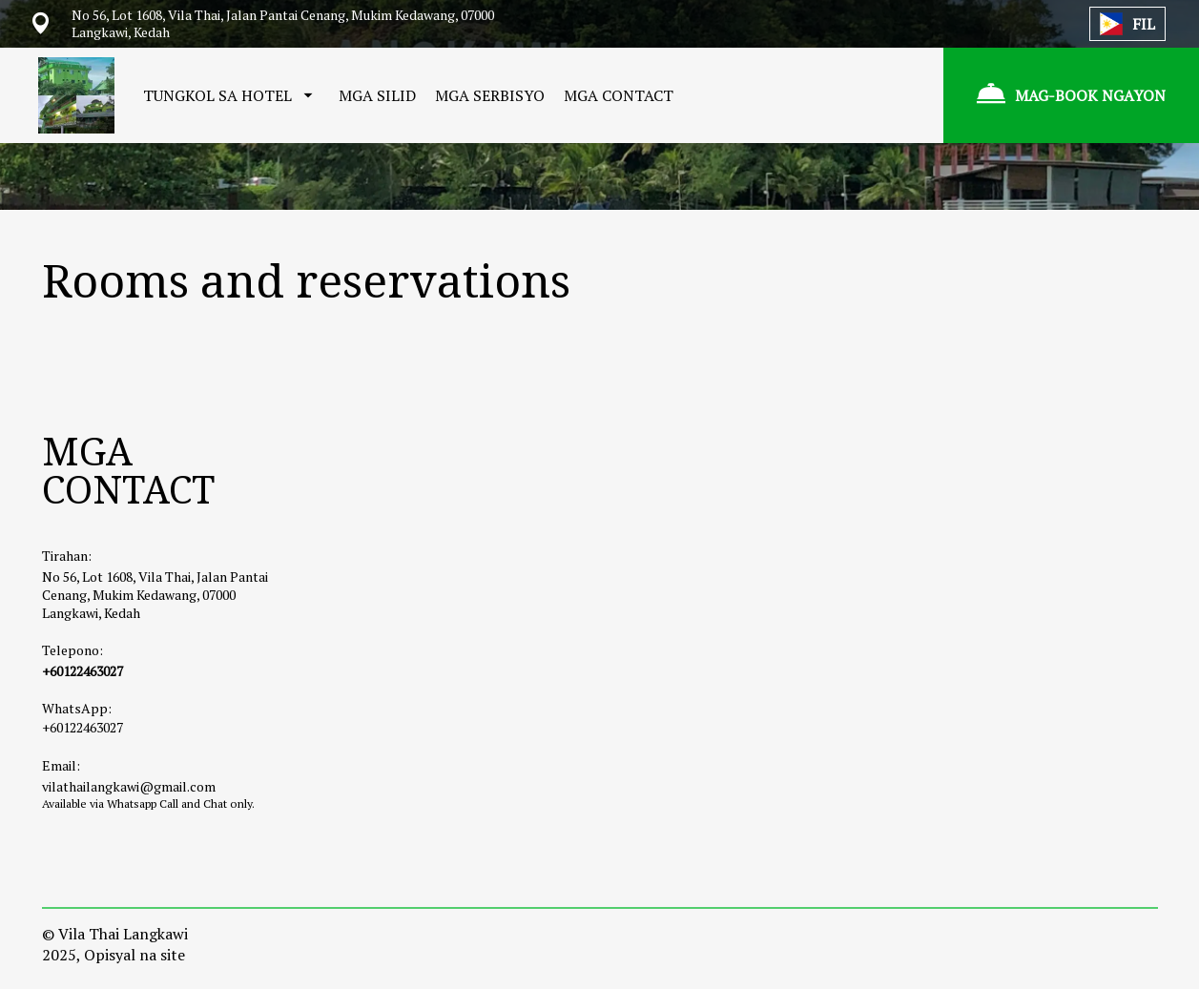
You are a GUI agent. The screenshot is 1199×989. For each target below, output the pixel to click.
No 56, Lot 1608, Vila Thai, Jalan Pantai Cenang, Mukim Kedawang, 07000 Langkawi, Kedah (155, 594)
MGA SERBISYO (490, 95)
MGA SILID (377, 95)
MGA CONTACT (618, 95)
